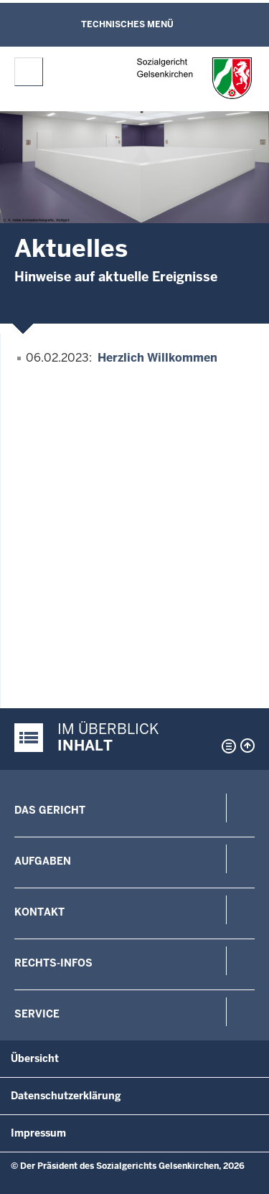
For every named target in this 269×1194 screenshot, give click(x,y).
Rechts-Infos (53, 962)
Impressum (38, 1133)
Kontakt (39, 912)
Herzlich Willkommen (157, 357)
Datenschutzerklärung (66, 1095)
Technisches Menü (127, 24)
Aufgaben (42, 861)
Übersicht (35, 1058)
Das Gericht (49, 810)
